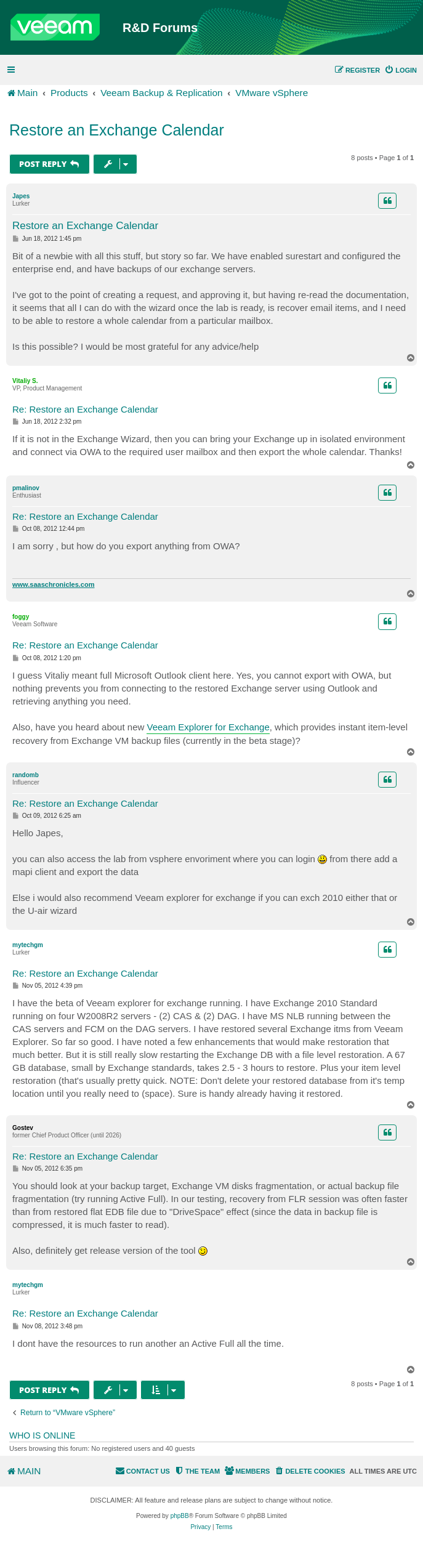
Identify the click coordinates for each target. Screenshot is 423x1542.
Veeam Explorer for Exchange (208, 727)
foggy (20, 616)
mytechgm (27, 945)
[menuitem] (400, 70)
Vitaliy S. (25, 380)
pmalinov (25, 488)
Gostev (22, 1127)
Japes (21, 196)
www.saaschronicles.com (53, 584)
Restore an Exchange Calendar (116, 130)
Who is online (42, 1435)
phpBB (180, 1515)
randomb (25, 775)
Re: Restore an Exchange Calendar (85, 409)
